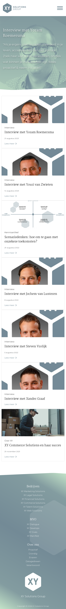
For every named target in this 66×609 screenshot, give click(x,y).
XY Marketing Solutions (33, 491)
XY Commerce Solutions (33, 503)
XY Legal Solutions (33, 495)
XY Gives (33, 532)
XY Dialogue (33, 524)
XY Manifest (33, 536)
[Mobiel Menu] (60, 8)
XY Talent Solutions (33, 507)
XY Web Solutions (33, 511)
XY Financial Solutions (33, 499)
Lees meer (10, 144)
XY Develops (33, 528)
